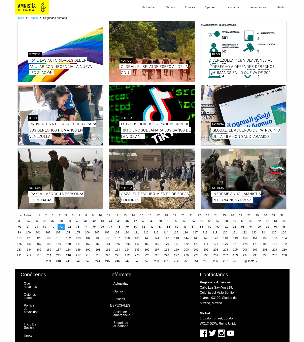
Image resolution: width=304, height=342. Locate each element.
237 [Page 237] (274, 255)
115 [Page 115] (175, 232)
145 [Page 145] (196, 238)
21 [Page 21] (191, 215)
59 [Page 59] (234, 221)
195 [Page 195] (137, 249)
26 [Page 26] (232, 215)
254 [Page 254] (196, 261)
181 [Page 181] (274, 244)
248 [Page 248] (137, 261)
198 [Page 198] (166, 249)
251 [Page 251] (166, 261)
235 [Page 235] (255, 255)
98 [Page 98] (284, 226)
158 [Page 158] (48, 244)
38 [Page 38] (61, 221)
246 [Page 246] (117, 261)
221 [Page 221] (117, 255)
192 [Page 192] (107, 249)
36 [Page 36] (44, 221)
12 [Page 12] (117, 215)
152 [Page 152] (265, 238)
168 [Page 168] (147, 244)
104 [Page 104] (67, 232)
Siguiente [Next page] (248, 261)
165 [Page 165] (117, 244)
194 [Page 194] (127, 249)
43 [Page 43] (102, 221)
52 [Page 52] (176, 221)
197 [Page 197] (157, 249)
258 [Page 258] (235, 261)
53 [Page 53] (185, 221)
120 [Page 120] (225, 232)
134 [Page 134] (88, 238)
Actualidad (149, 7)
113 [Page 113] (156, 232)
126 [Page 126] (283, 232)
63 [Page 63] (267, 221)
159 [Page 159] (58, 244)
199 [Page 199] (176, 249)
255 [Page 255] (205, 261)
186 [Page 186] (48, 249)
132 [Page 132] (68, 238)
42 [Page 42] (94, 221)
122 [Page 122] (244, 232)
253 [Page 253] (186, 261)
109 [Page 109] (116, 232)
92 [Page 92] (234, 226)
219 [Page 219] (98, 255)
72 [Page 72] (69, 226)
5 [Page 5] (66, 215)
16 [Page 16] (149, 215)
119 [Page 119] (215, 232)
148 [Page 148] (225, 238)
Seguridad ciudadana (120, 324)
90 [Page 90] (217, 226)
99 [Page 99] (19, 232)
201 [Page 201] (196, 249)
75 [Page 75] (94, 226)
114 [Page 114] (166, 232)
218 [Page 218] (88, 255)
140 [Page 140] (147, 238)
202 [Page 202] (206, 249)
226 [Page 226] (166, 255)
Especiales (232, 7)
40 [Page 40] (77, 221)
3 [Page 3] (53, 215)
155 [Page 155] (19, 244)
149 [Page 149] (235, 238)
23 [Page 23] (207, 215)
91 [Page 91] (226, 226)
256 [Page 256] (215, 261)
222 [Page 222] (127, 255)
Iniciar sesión (258, 7)
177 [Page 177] (235, 244)
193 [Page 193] (117, 249)
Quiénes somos (30, 296)
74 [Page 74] (86, 226)
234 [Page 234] (245, 255)
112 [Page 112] (146, 232)
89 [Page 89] (209, 226)
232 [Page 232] (225, 255)
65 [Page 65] (284, 221)
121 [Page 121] (234, 232)
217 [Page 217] (78, 255)
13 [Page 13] (125, 215)
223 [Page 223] (137, 255)
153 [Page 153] (274, 238)
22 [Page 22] (199, 215)
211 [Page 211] (19, 255)
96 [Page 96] (267, 226)
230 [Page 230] (206, 255)
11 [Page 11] (108, 215)
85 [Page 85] (176, 226)
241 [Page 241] (68, 261)
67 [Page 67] (28, 226)
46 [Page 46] (127, 221)
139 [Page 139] (137, 238)
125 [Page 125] (274, 232)
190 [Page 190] (88, 249)
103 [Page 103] (58, 232)
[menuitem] (149, 7)
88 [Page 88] (201, 226)
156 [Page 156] (29, 244)
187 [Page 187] (58, 249)
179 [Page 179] (255, 244)
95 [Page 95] (259, 226)
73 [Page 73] (77, 226)
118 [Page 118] (205, 232)
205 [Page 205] (235, 249)
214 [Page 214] (48, 255)
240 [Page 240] (58, 261)
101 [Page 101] (38, 232)
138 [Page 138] (127, 238)
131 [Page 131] (58, 238)
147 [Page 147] (215, 238)
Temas (170, 7)
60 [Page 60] (242, 221)
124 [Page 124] (264, 232)
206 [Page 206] (245, 249)
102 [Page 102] (48, 232)
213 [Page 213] (39, 255)
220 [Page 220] (107, 255)
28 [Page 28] (248, 215)
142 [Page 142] (166, 238)
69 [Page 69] (44, 226)
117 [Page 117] (195, 232)
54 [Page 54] (193, 221)
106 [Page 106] (87, 232)
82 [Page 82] (152, 226)
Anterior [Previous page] (28, 215)
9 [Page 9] (93, 215)
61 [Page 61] (251, 221)
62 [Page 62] (259, 221)
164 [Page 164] (107, 244)
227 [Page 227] (176, 255)
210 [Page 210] (284, 249)
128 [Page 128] (29, 238)
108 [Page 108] (107, 232)
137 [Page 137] (117, 238)
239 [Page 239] (48, 261)
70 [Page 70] (53, 226)
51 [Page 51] (168, 221)
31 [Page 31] (273, 215)
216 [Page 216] (68, 255)
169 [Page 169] (157, 244)
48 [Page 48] (143, 221)
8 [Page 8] (86, 215)
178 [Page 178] (245, 244)
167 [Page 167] (137, 244)
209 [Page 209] (274, 249)
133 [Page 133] (78, 238)
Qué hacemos (30, 285)
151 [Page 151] (255, 238)
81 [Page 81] (143, 226)
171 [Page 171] (176, 244)
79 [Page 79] (127, 226)
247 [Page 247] (127, 261)
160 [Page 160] (68, 244)
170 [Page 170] (166, 244)
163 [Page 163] (98, 244)
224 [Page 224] (147, 255)
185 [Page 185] (39, 249)
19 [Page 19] (174, 215)
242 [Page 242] (78, 261)
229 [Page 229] (196, 255)
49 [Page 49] (152, 221)
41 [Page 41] (86, 221)
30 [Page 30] (265, 215)
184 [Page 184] (29, 249)
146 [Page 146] (206, 238)
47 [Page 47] (135, 221)
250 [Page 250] (156, 261)
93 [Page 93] (242, 226)
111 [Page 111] (136, 232)
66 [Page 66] (20, 226)
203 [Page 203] (215, 249)
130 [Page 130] (48, 238)
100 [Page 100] (28, 232)
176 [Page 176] (225, 244)
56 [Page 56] (209, 221)
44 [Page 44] (110, 221)
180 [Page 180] (265, 244)
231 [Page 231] (215, 255)
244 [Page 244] (97, 261)
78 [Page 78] (119, 226)
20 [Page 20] (182, 215)
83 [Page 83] (160, 226)
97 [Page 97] (275, 226)
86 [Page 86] (185, 226)
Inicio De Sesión (30, 326)
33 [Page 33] (20, 221)
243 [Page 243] (88, 261)
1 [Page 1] (39, 215)
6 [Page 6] (73, 215)
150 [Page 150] (245, 238)
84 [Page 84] (168, 226)
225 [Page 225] (157, 255)
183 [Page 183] (19, 249)
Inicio (21, 18)
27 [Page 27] (240, 215)
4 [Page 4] (59, 215)
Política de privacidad (31, 309)
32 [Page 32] (281, 215)
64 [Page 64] (275, 221)
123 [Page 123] (254, 232)
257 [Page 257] (225, 261)
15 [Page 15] (141, 215)
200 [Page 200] (186, 249)
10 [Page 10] (100, 215)
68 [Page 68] (36, 226)
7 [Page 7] (79, 215)
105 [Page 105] (77, 232)
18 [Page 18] (166, 215)
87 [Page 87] (193, 226)
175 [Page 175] (215, 244)
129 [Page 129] (39, 238)
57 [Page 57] (217, 221)
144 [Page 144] (186, 238)
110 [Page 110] (126, 232)
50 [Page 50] (160, 221)
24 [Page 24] (215, 215)
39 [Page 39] (69, 221)
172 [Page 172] (186, 244)
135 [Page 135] (98, 238)
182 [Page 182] (284, 244)
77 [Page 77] (110, 226)
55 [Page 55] (201, 221)
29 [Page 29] (257, 215)
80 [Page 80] (135, 226)
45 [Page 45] (119, 221)
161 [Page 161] (78, 244)
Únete (280, 7)
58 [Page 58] (226, 221)
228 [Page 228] (186, 255)
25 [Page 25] (224, 215)
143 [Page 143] (176, 238)
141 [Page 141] (157, 238)
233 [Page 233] (235, 255)
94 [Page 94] (251, 226)
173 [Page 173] (196, 244)
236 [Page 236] (265, 255)
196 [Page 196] (147, 249)
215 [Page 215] (58, 255)
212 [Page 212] (29, 255)
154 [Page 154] (284, 238)
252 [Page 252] (176, 261)
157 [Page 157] (39, 244)
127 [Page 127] (19, 238)
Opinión (210, 7)
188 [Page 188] (68, 249)
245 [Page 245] (107, 261)
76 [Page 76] (102, 226)
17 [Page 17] (158, 215)
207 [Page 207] (255, 249)
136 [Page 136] (107, 238)
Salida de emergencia (121, 313)
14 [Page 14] (133, 215)
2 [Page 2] (46, 215)
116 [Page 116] (185, 232)
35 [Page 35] (36, 221)
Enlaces (190, 7)
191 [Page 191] (98, 249)
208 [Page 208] (265, 249)
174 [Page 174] (206, 244)
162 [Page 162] (88, 244)
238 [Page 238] (284, 255)
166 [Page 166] (127, 244)
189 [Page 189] (78, 249)
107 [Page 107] (97, 232)
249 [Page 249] (146, 261)
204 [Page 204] (225, 249)
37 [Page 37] (53, 221)
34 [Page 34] (28, 221)
